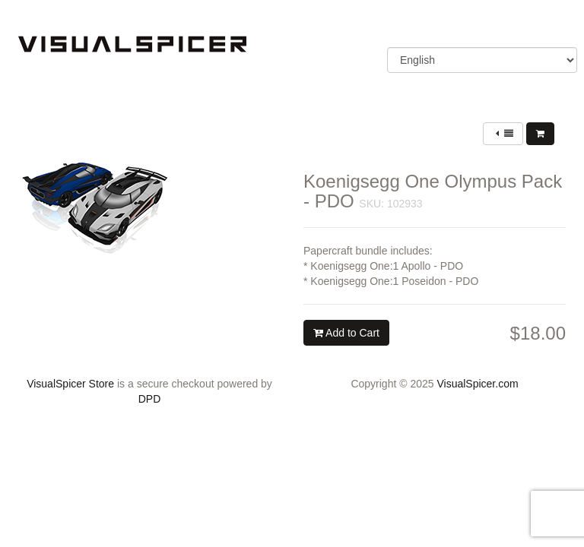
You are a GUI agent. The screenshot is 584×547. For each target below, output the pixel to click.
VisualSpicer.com (477, 384)
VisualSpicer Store (70, 384)
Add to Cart (346, 333)
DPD (149, 399)
